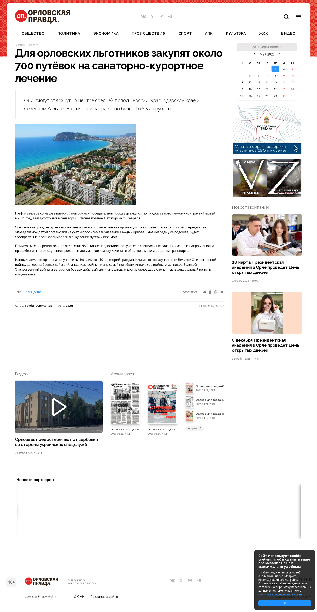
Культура (236, 33)
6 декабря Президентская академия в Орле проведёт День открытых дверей (265, 345)
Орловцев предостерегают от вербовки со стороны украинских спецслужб (56, 442)
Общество (33, 33)
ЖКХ (263, 33)
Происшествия (148, 33)
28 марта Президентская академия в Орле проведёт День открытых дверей (265, 267)
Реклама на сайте (104, 597)
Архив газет (122, 373)
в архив (195, 428)
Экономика (105, 33)
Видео (288, 33)
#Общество (34, 292)
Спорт (185, 33)
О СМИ (79, 597)
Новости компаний (250, 207)
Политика (69, 33)
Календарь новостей (267, 47)
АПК (209, 33)
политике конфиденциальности (280, 594)
